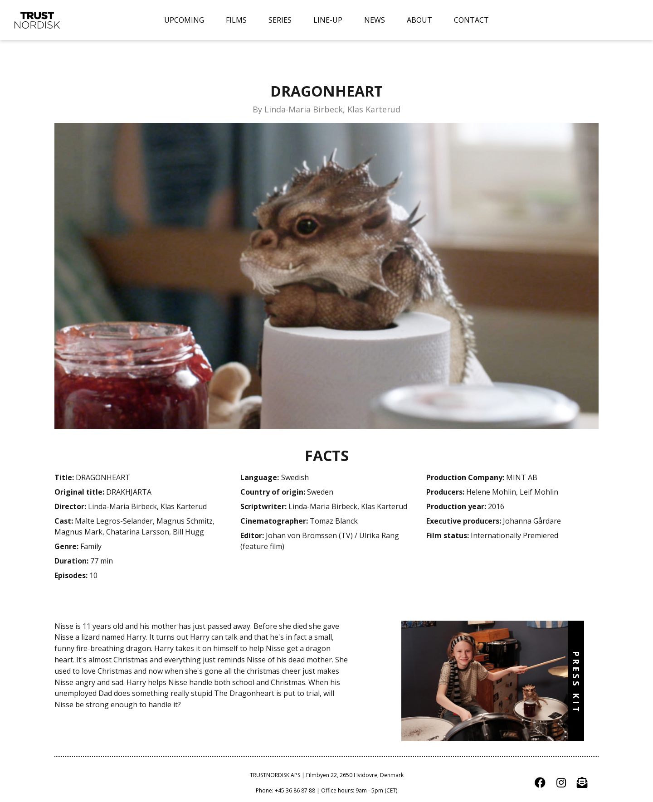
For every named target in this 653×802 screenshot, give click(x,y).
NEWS (374, 20)
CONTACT (471, 20)
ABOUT (419, 20)
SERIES (280, 20)
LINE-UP (327, 20)
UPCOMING (184, 20)
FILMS (236, 20)
